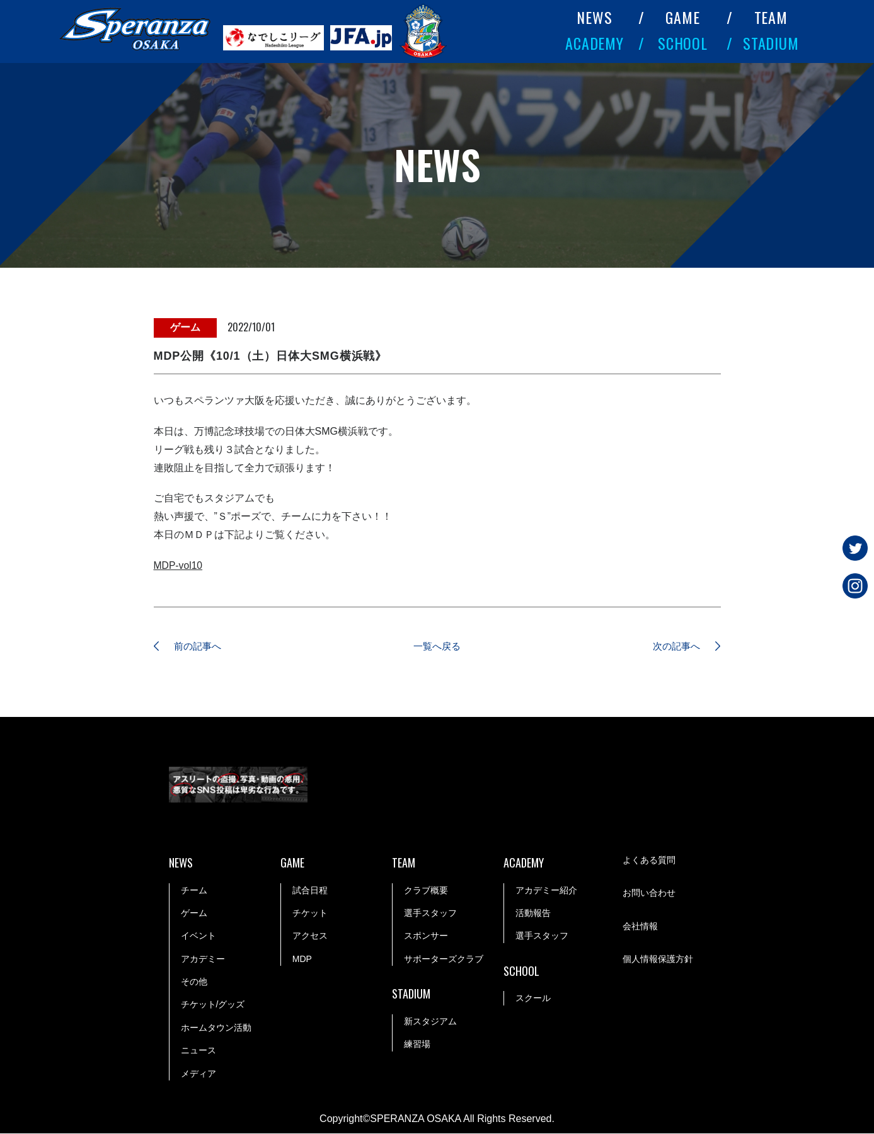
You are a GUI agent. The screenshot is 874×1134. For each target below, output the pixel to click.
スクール (533, 999)
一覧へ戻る (437, 646)
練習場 (417, 1045)
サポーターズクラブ (443, 959)
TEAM (771, 17)
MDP (302, 959)
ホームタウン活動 (216, 1028)
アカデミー (203, 959)
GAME (682, 17)
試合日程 (310, 891)
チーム (194, 891)
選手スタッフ (430, 913)
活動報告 (533, 913)
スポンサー (426, 936)
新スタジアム (430, 1022)
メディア (198, 1074)
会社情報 (640, 927)
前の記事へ (201, 646)
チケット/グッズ (213, 1005)
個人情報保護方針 (658, 960)
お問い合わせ (649, 894)
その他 (194, 982)
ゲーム (194, 913)
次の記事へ (673, 646)
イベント (198, 936)
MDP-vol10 (179, 565)
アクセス (310, 936)
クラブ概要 (426, 891)
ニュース (198, 1051)
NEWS (594, 17)
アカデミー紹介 (546, 891)
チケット (310, 913)
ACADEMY (594, 43)
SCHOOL (683, 43)
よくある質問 (649, 861)
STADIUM (771, 43)
